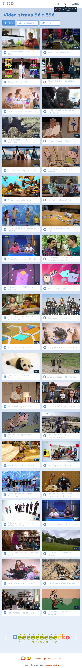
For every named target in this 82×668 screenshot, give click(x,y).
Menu (75, 4)
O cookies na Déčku (52, 665)
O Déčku (38, 659)
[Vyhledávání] (58, 4)
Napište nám (47, 659)
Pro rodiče (57, 659)
